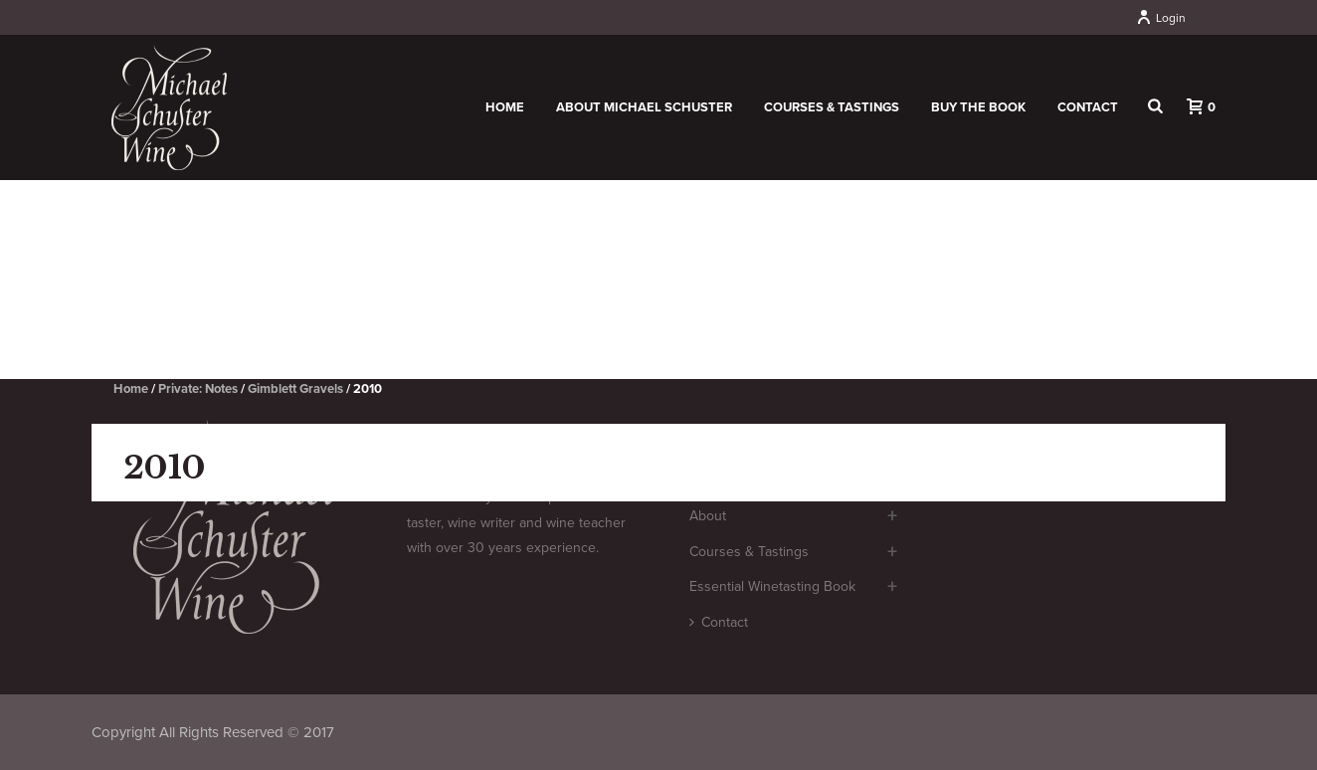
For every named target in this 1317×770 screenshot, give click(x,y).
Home (504, 107)
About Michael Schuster (644, 107)
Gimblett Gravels (295, 389)
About (707, 515)
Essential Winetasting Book (772, 586)
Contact (1087, 107)
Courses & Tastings (831, 107)
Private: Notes (198, 389)
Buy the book (978, 107)
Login (1161, 18)
